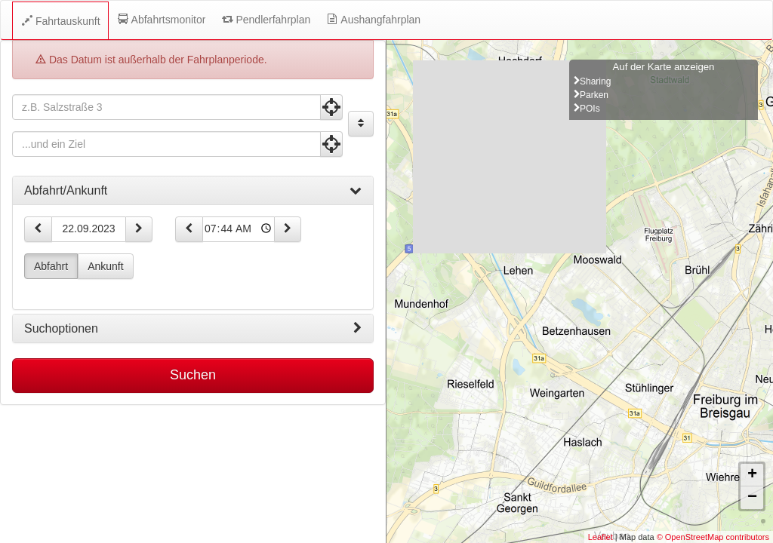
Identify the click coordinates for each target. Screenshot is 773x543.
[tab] (193, 190)
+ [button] (752, 475)
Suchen (193, 374)
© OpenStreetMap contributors (713, 536)
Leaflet (600, 536)
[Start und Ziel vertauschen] (361, 124)
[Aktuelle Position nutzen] (331, 107)
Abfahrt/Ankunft (193, 191)
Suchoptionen (193, 329)
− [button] (752, 497)
